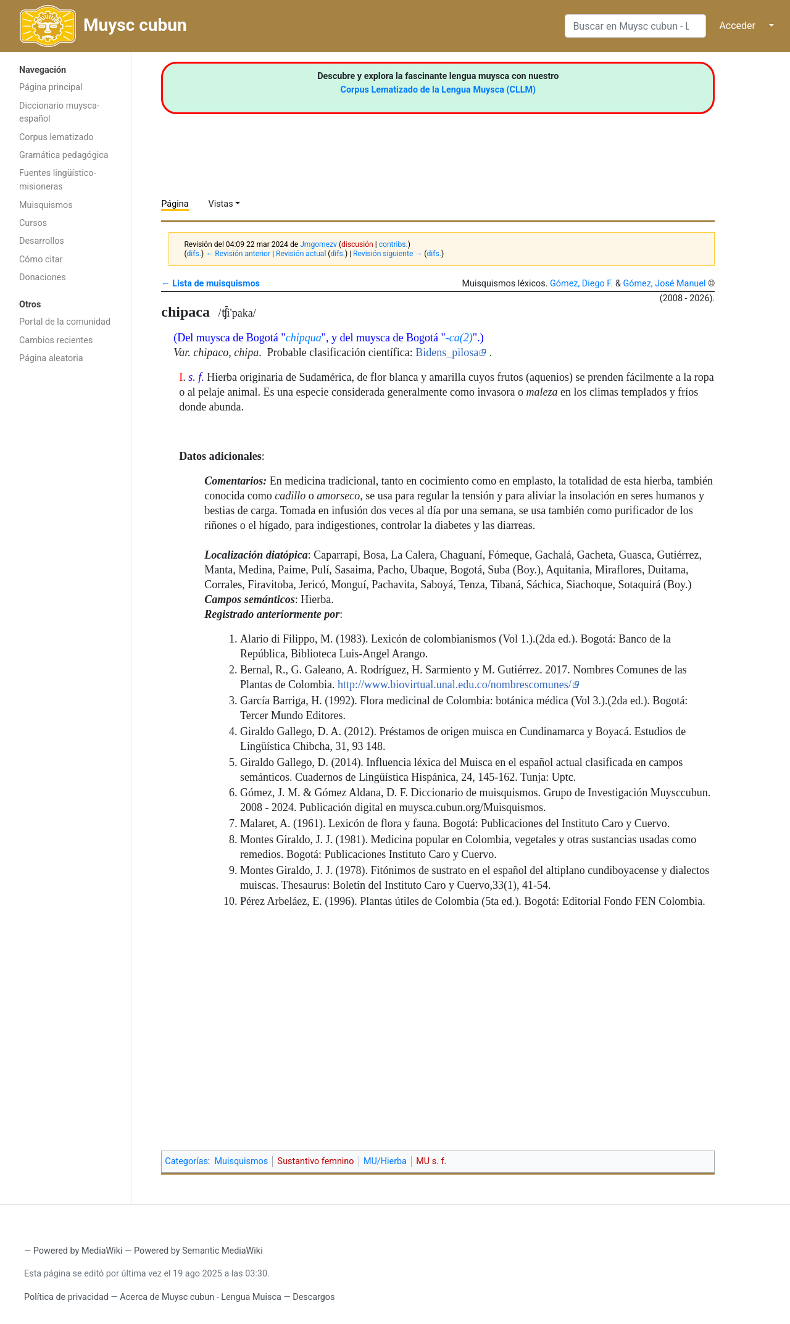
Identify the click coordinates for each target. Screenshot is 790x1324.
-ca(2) (459, 337)
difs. (194, 253)
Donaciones (42, 277)
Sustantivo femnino (316, 1161)
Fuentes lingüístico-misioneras (57, 180)
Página (174, 204)
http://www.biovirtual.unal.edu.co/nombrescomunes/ (455, 684)
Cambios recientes (56, 340)
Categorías (186, 1161)
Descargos (314, 1297)
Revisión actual (301, 253)
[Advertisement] (65, 566)
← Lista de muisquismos (210, 283)
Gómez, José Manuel (664, 283)
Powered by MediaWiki (78, 1251)
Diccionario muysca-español (59, 113)
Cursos (33, 223)
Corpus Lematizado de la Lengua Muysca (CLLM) (438, 90)
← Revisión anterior (238, 253)
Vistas (221, 204)
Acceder (737, 25)
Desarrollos (41, 241)
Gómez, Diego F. (581, 283)
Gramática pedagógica (64, 155)
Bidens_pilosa (446, 352)
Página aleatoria (51, 358)
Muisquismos (46, 205)
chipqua (304, 337)
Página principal (51, 87)
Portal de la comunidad (64, 322)
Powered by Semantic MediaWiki (198, 1251)
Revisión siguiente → (387, 253)
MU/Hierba (385, 1161)
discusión (357, 244)
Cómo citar (40, 259)
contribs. (393, 244)
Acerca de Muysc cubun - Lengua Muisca (200, 1297)
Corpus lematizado (56, 137)
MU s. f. (431, 1161)
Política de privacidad (66, 1297)
